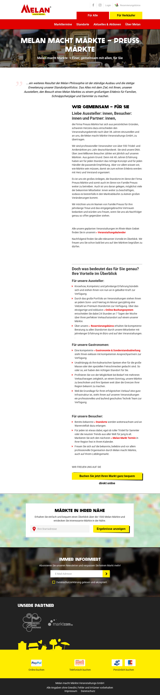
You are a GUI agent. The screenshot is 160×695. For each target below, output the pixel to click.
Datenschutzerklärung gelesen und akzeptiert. (82, 582)
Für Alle (93, 15)
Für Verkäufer (126, 15)
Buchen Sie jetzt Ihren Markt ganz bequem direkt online (107, 477)
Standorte (82, 24)
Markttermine (63, 24)
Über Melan (132, 24)
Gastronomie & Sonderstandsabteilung (118, 350)
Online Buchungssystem (119, 309)
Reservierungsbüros (102, 325)
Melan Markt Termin (124, 437)
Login (108, 5)
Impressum (70, 691)
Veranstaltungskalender (112, 232)
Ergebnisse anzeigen (111, 528)
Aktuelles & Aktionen (107, 24)
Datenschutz (88, 691)
